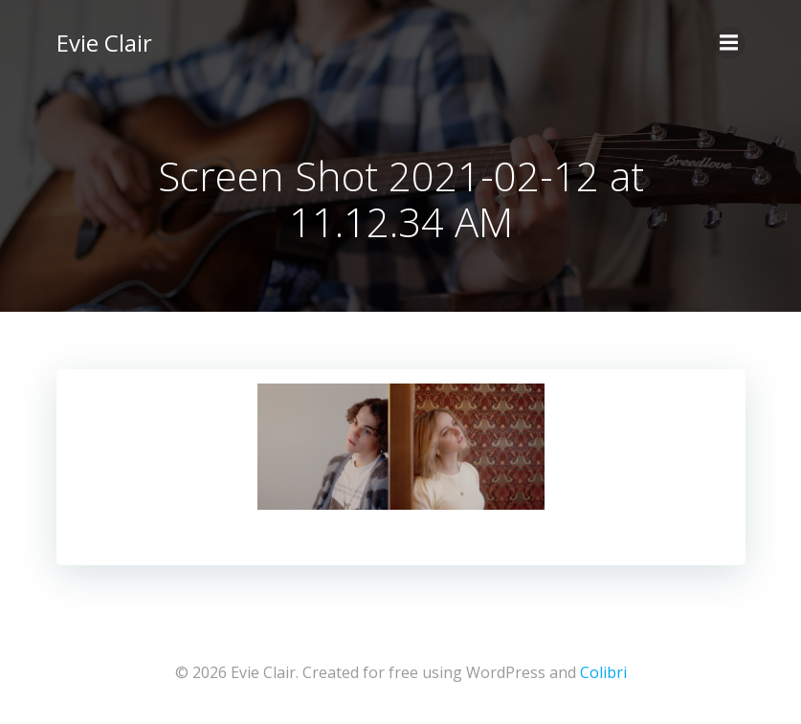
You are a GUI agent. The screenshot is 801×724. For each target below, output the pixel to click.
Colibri (603, 672)
